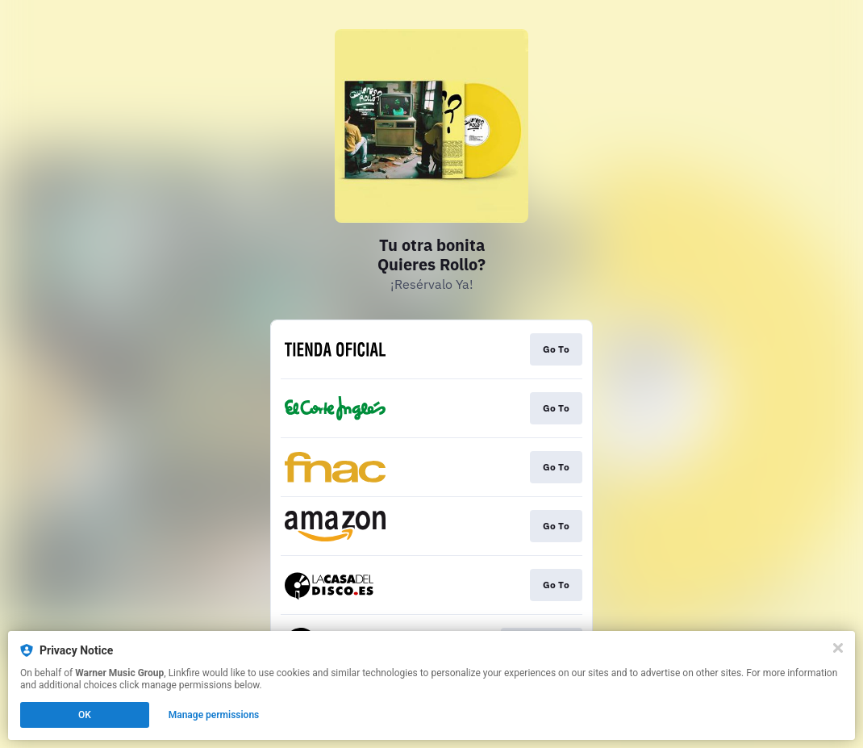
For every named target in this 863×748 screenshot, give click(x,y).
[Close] (838, 648)
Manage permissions (214, 715)
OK (84, 715)
